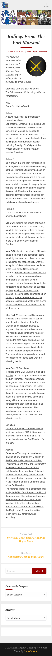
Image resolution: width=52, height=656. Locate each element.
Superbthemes (31, 651)
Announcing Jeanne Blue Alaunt (26, 556)
